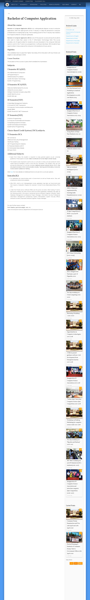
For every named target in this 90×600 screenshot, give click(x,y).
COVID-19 (7, 1)
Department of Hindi (71, 38)
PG (76, 563)
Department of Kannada (73, 40)
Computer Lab (70, 29)
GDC (9, 13)
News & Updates (54, 4)
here (11, 172)
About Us (14, 4)
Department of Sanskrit (72, 43)
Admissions (34, 4)
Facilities (43, 4)
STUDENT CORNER (18, 1)
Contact (74, 4)
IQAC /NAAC (65, 4)
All (80, 563)
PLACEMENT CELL (40, 1)
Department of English (72, 36)
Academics (24, 4)
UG (71, 563)
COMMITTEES (29, 1)
